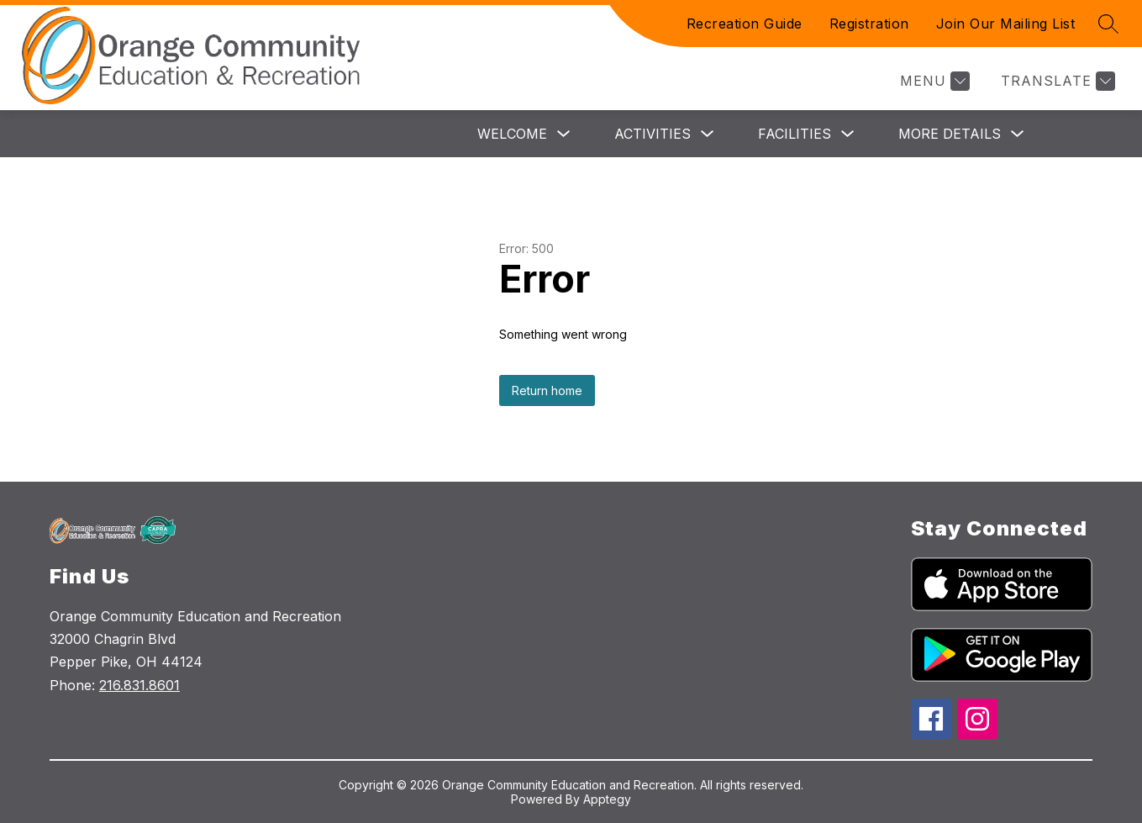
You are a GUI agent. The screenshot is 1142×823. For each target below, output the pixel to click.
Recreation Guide (745, 23)
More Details (949, 133)
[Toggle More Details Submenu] (1018, 134)
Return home (547, 390)
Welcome (512, 133)
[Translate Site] (1056, 81)
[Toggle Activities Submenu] (707, 134)
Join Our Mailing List (1006, 23)
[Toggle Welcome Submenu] (564, 134)
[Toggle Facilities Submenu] (848, 134)
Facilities (794, 133)
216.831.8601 (139, 685)
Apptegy (607, 799)
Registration (869, 23)
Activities (652, 133)
